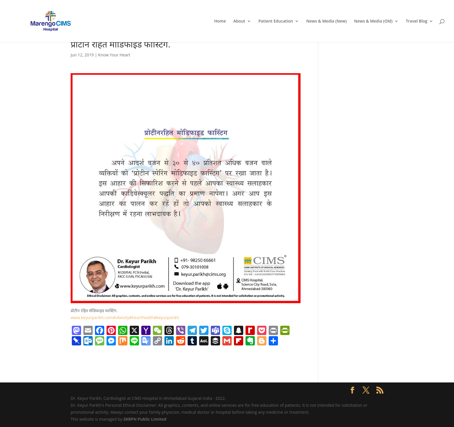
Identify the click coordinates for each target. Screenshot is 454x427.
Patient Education (275, 21)
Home (220, 21)
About (239, 21)
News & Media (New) (326, 21)
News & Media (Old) (373, 21)
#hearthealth (141, 317)
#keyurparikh (166, 317)
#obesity (121, 317)
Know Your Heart (114, 55)
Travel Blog (416, 21)
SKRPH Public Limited (144, 419)
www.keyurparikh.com (92, 317)
